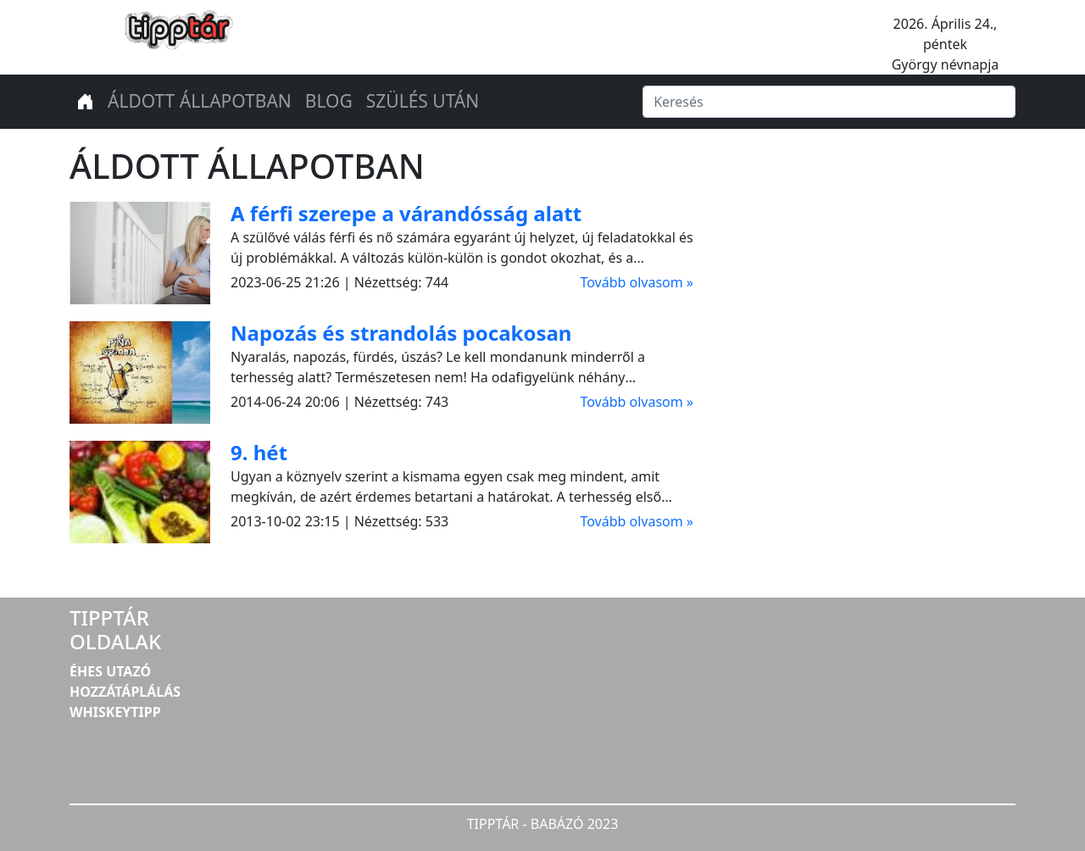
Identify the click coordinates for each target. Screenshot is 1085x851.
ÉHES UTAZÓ (110, 671)
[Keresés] (829, 102)
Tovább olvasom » (636, 282)
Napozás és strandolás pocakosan (401, 333)
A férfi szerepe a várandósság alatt (406, 213)
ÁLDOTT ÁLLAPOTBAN (200, 101)
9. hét (259, 452)
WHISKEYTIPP (115, 712)
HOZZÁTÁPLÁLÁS (125, 691)
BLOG (329, 101)
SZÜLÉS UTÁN (423, 101)
